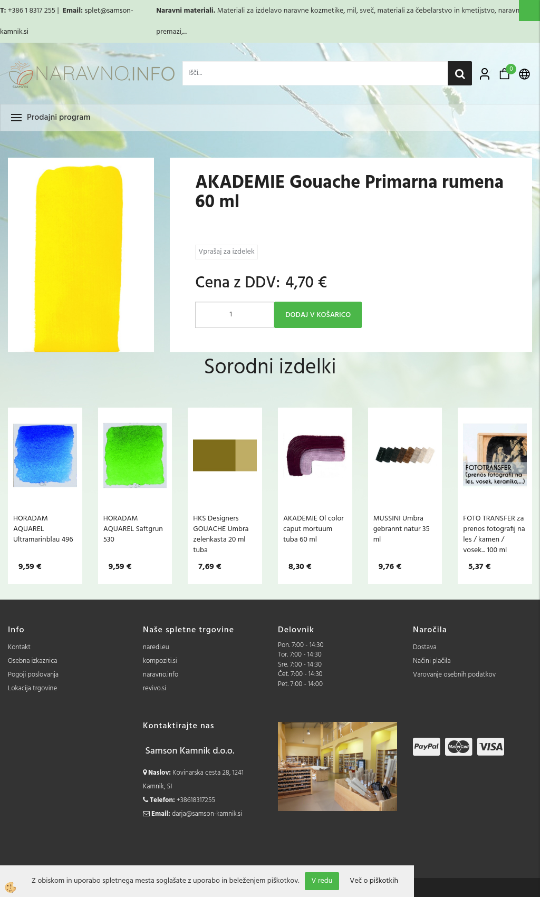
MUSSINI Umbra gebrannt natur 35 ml (401, 529)
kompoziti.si (160, 661)
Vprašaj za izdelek (226, 252)
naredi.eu (156, 647)
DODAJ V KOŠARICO (318, 315)
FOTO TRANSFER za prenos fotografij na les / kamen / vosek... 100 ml (494, 534)
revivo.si (154, 688)
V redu (322, 881)
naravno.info (160, 674)
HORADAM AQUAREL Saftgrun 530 (133, 529)
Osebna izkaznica (32, 661)
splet (92, 11)
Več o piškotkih (374, 881)
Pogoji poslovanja (33, 674)
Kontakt (19, 647)
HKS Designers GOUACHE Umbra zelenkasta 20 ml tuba (220, 534)
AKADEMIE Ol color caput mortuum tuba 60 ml (313, 529)
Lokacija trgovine (32, 688)
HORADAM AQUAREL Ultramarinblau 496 (43, 529)
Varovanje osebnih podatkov (454, 674)
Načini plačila (432, 661)
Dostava (425, 647)
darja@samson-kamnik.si (207, 813)
